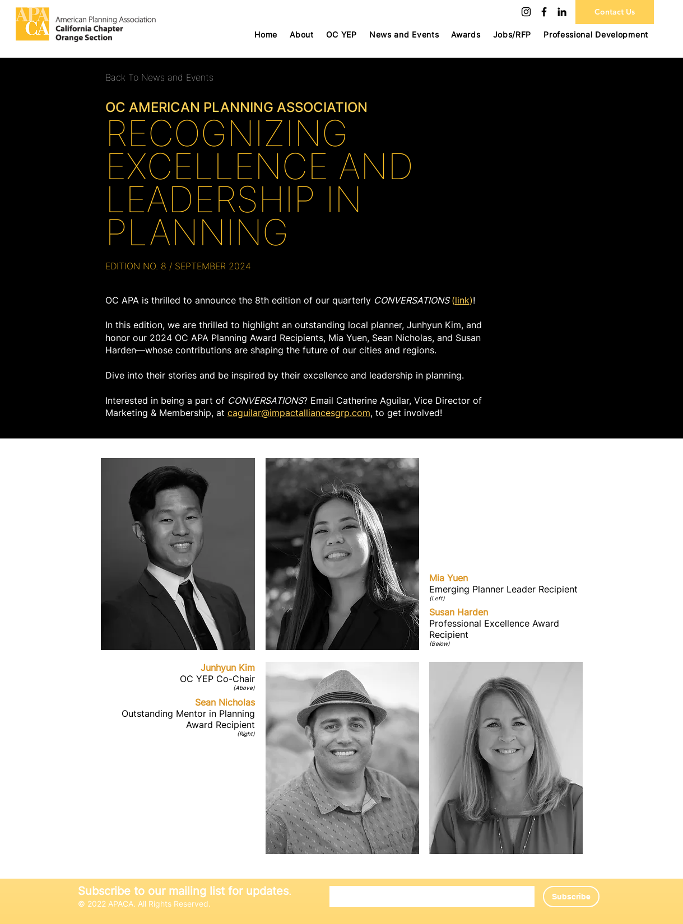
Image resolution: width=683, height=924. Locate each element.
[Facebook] (544, 12)
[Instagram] (526, 12)
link (462, 300)
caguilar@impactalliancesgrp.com (298, 412)
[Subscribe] (571, 896)
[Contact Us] (614, 12)
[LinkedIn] (562, 12)
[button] (341, 34)
